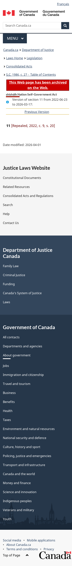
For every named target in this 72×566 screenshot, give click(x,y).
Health (7, 411)
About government (17, 355)
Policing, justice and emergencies (27, 456)
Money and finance (17, 483)
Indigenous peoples (17, 501)
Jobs (6, 366)
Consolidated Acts (19, 66)
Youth (7, 519)
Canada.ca (10, 50)
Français (63, 4)
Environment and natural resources (29, 429)
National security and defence (24, 438)
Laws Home (14, 58)
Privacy (49, 549)
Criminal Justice (14, 275)
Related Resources (16, 187)
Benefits (9, 402)
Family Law (11, 266)
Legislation (34, 58)
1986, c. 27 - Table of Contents (31, 75)
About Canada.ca (18, 545)
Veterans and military (18, 510)
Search (8, 205)
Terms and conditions (22, 549)
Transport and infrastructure (24, 465)
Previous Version (37, 112)
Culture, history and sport (21, 447)
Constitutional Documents (22, 178)
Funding (9, 284)
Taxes (7, 420)
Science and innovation (19, 492)
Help (6, 214)
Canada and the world (19, 474)
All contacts (11, 337)
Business (9, 393)
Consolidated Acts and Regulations (28, 196)
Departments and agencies (22, 346)
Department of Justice (38, 50)
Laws (6, 302)
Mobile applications (41, 540)
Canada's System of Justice (22, 293)
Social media (12, 540)
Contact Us (11, 223)
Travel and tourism (16, 384)
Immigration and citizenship (23, 375)
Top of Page (16, 555)
